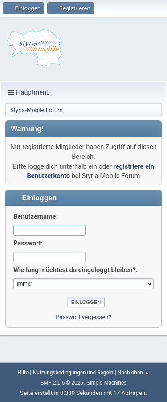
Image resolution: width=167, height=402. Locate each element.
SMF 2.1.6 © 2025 (62, 383)
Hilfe (23, 372)
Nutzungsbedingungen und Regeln (73, 372)
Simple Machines (106, 383)
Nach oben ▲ (133, 372)
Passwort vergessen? (83, 317)
